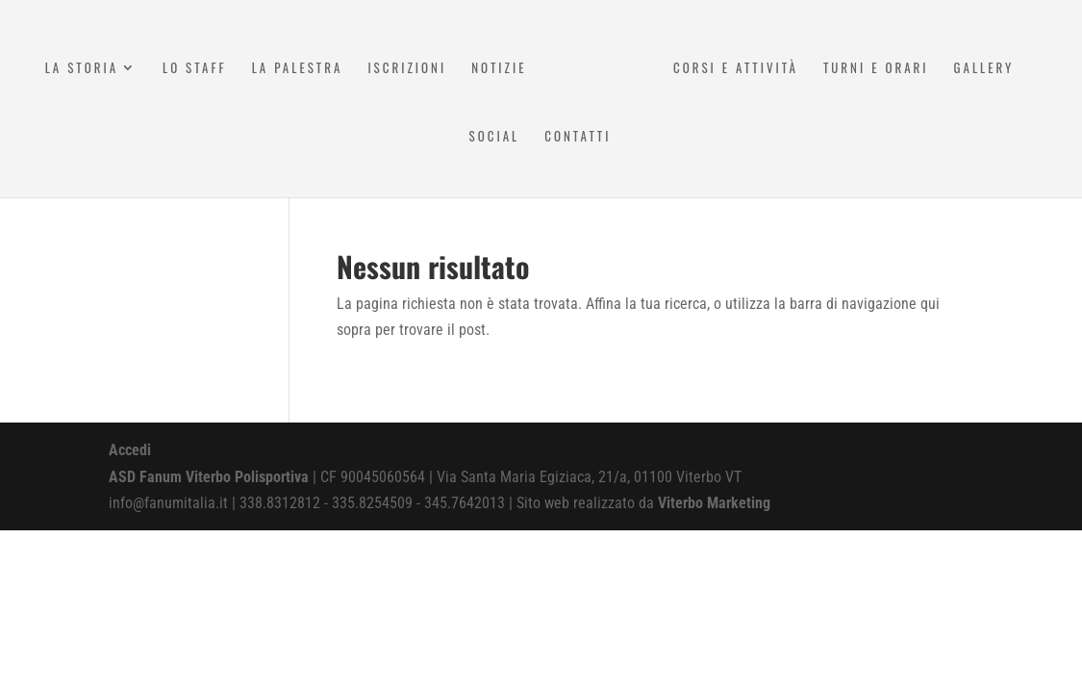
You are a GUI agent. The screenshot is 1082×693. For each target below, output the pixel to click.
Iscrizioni (406, 69)
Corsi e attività (735, 69)
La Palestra (297, 69)
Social (494, 137)
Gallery (984, 69)
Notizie (498, 69)
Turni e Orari (876, 69)
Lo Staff (195, 69)
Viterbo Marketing (714, 503)
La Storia (81, 69)
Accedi (130, 450)
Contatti (577, 137)
